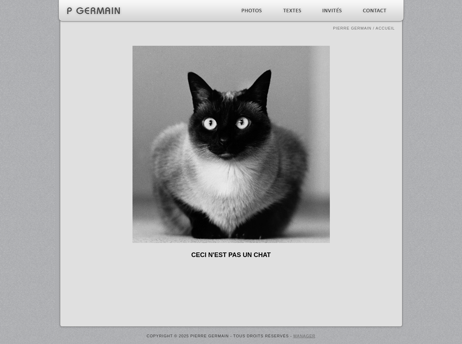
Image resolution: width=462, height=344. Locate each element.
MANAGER (304, 336)
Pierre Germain (352, 28)
